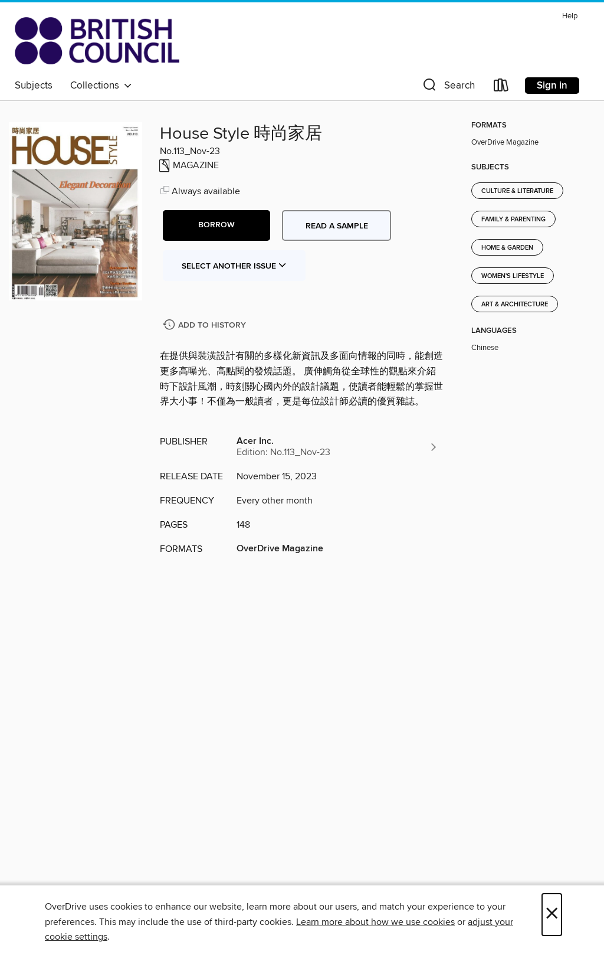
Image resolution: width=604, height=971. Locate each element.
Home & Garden (507, 248)
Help (569, 16)
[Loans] (501, 87)
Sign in (552, 85)
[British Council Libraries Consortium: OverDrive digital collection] (97, 40)
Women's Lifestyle (512, 276)
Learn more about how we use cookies (375, 922)
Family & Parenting (513, 219)
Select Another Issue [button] (234, 266)
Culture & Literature (517, 191)
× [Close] (551, 915)
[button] (448, 87)
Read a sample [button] (337, 226)
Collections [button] (101, 85)
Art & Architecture (514, 304)
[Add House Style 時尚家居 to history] (206, 325)
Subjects (33, 85)
